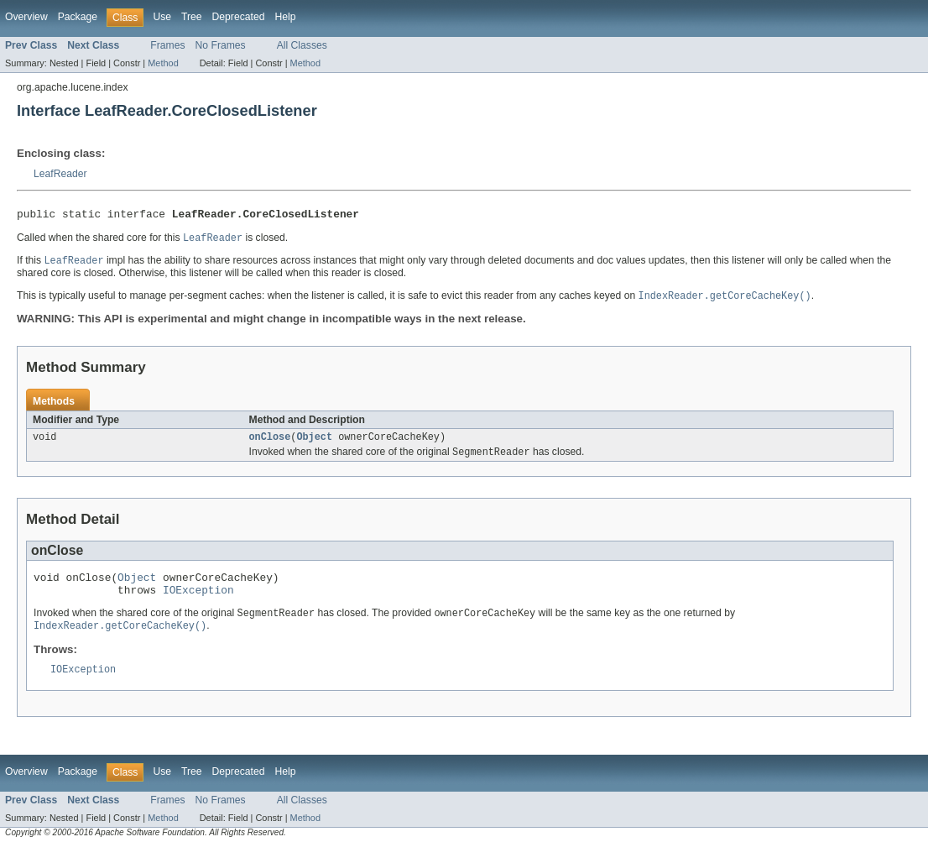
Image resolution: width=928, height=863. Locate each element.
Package (77, 17)
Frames (167, 45)
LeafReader (60, 174)
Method (163, 63)
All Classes (302, 45)
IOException (198, 601)
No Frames (221, 45)
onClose (270, 443)
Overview (26, 17)
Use (162, 17)
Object (314, 443)
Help (284, 17)
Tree (191, 17)
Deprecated (238, 17)
